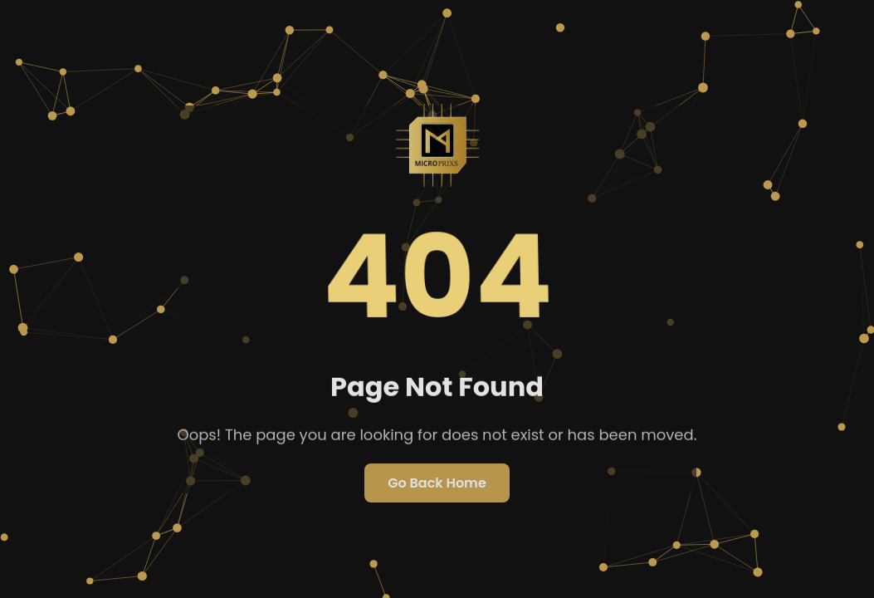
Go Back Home (437, 483)
